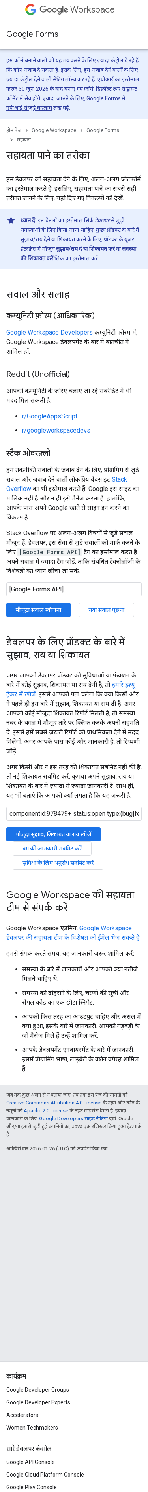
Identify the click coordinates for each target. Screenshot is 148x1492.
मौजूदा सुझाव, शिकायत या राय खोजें (53, 834)
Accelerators (22, 1415)
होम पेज (13, 130)
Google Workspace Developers (49, 332)
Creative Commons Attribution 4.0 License (53, 1103)
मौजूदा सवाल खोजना (38, 609)
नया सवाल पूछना (106, 609)
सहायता (24, 140)
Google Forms (32, 34)
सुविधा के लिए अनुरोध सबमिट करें (58, 862)
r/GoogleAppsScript (49, 416)
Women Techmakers (32, 1427)
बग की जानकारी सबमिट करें (52, 848)
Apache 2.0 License (46, 1111)
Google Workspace (54, 130)
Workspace (77, 9)
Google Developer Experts (38, 1402)
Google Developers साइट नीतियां (73, 1118)
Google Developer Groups (37, 1390)
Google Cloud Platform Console (45, 1474)
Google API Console (30, 1462)
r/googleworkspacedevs (56, 430)
